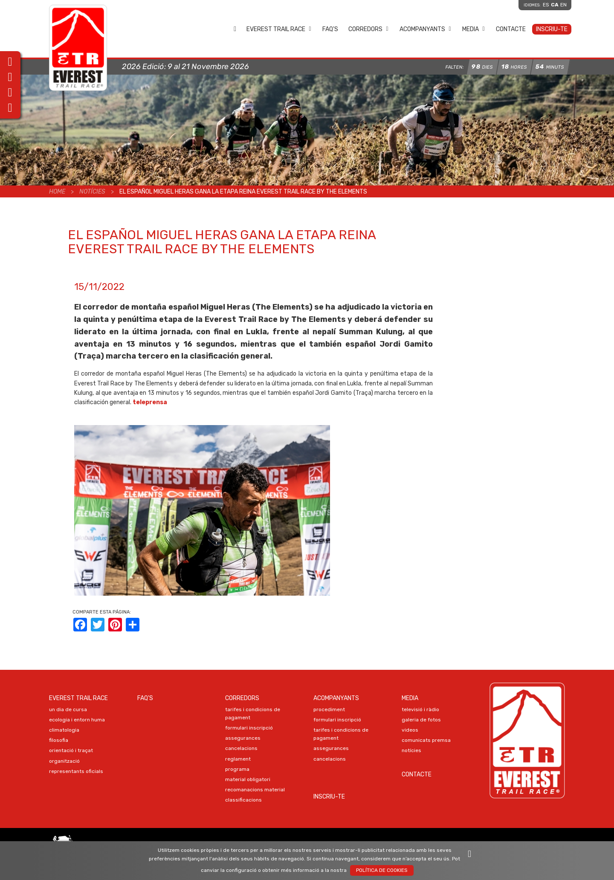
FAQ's (330, 29)
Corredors (368, 29)
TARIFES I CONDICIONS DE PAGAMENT (252, 713)
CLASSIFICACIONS (243, 800)
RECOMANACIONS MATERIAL (255, 790)
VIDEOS (410, 730)
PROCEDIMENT (329, 709)
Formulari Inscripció (249, 728)
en (563, 5)
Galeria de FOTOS (421, 720)
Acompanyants (426, 29)
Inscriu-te (552, 29)
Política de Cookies (382, 870)
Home (235, 29)
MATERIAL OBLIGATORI (247, 779)
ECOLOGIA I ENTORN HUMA (77, 720)
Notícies (92, 191)
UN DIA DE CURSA (68, 709)
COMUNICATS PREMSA (426, 740)
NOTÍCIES (411, 750)
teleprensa (150, 402)
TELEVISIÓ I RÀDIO (420, 709)
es (546, 5)
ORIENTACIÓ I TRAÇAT (71, 750)
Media (473, 29)
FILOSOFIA (58, 740)
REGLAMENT (238, 759)
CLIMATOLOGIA (64, 730)
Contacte (511, 29)
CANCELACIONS (241, 748)
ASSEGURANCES (243, 738)
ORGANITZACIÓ (64, 761)
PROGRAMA (237, 769)
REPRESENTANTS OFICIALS (76, 771)
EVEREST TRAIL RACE (279, 29)
